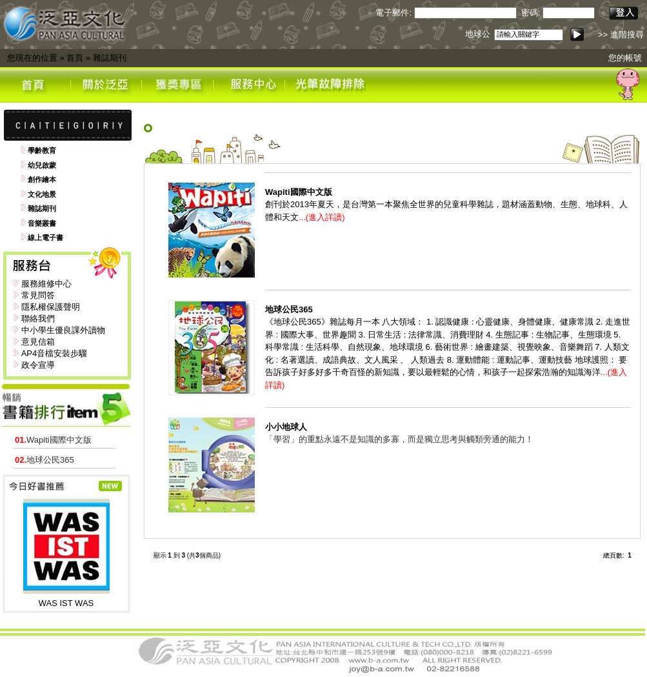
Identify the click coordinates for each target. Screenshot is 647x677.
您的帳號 (625, 58)
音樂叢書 (42, 223)
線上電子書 (45, 237)
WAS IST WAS (66, 603)
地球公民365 (44, 460)
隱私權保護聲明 (50, 307)
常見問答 (38, 295)
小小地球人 (286, 427)
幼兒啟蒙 (42, 165)
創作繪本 (42, 179)
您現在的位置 (32, 58)
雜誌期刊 (109, 58)
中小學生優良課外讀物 (63, 330)
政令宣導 (38, 365)
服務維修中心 (46, 283)
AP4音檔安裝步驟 (54, 353)
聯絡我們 (38, 318)
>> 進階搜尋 (621, 34)
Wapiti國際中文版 (53, 440)
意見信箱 (38, 342)
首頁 (74, 58)
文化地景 (42, 194)
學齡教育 (42, 150)
